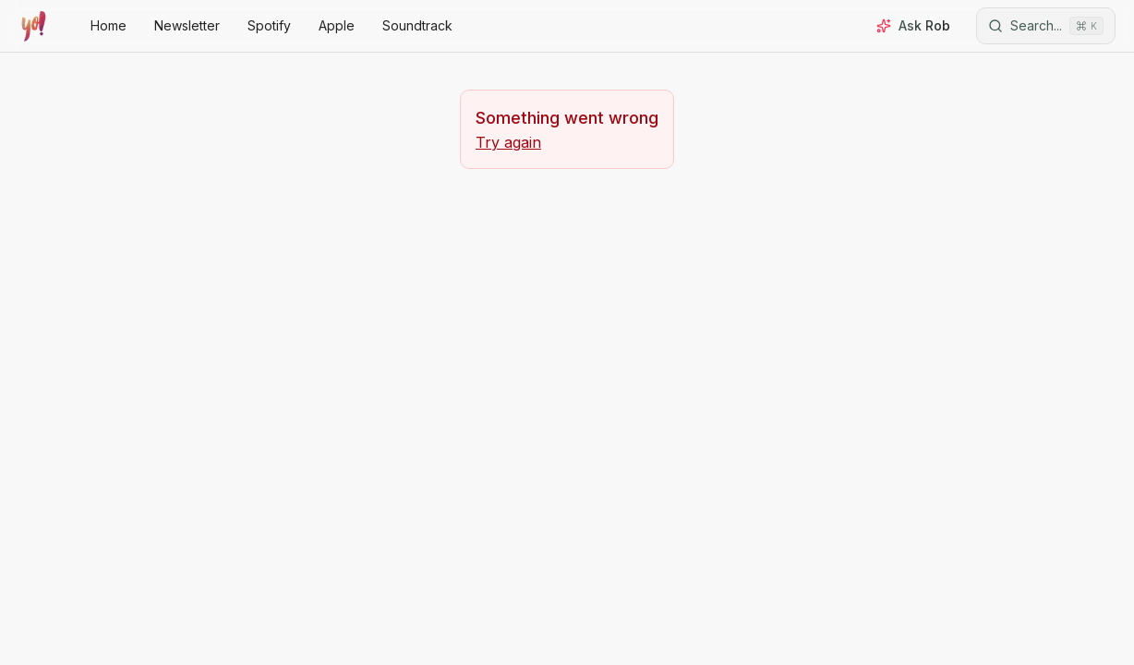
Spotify (269, 25)
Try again (508, 142)
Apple (337, 25)
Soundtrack (417, 25)
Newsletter (187, 25)
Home (108, 25)
